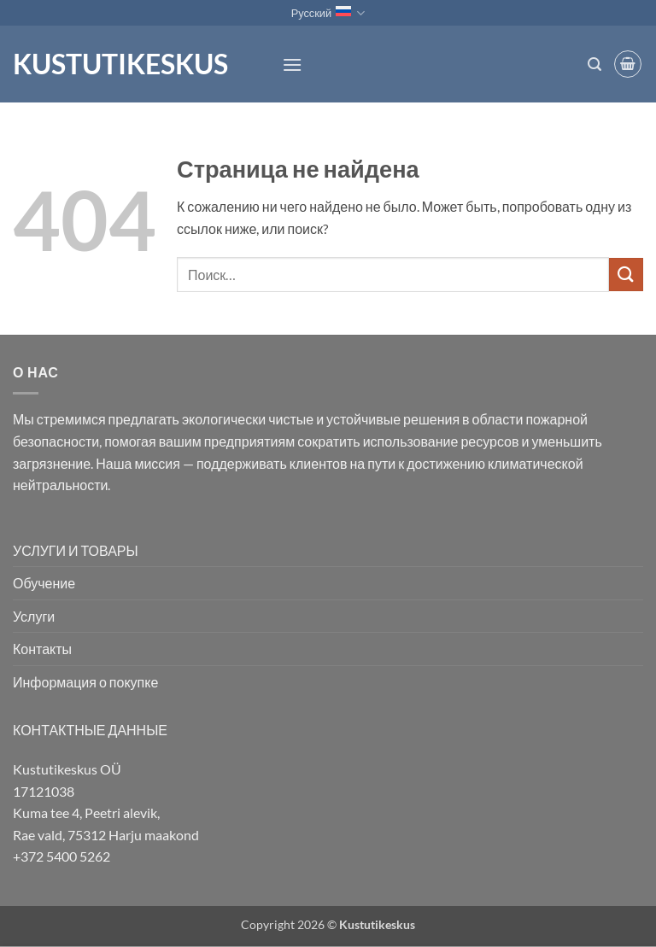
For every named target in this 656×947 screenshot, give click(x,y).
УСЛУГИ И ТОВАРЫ (75, 550)
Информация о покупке (85, 682)
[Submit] (626, 274)
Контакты (42, 648)
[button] (292, 64)
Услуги (34, 616)
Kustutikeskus (120, 64)
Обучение (44, 583)
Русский (328, 13)
